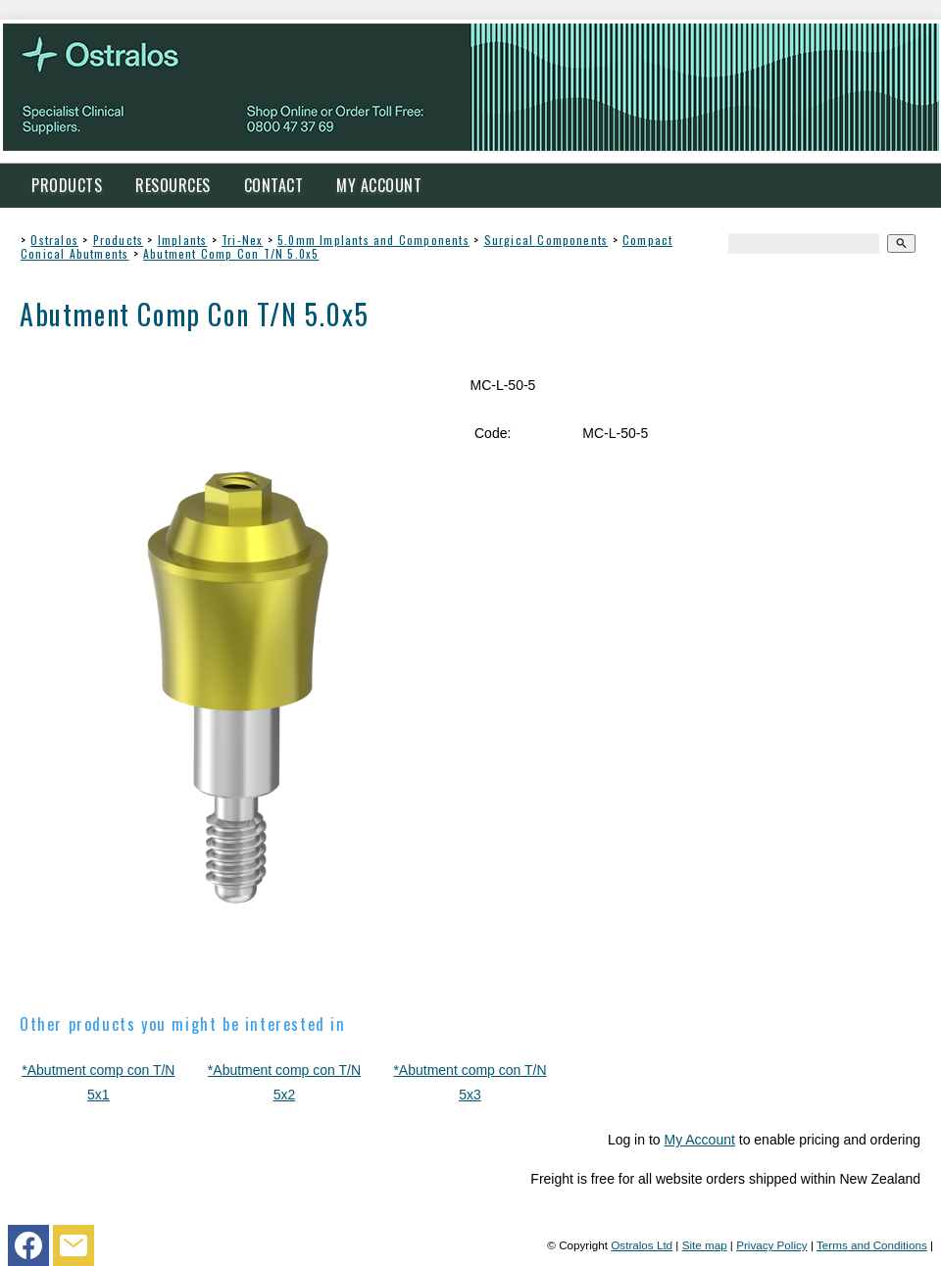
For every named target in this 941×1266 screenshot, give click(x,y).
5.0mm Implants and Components (373, 239)
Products (66, 185)
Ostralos (54, 239)
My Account (378, 185)
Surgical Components (546, 239)
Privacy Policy (772, 1245)
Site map (704, 1245)
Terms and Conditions (872, 1245)
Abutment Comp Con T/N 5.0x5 (231, 253)
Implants (183, 239)
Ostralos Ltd (641, 1245)
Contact (274, 185)
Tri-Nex (242, 239)
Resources (173, 185)
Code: (492, 433)
